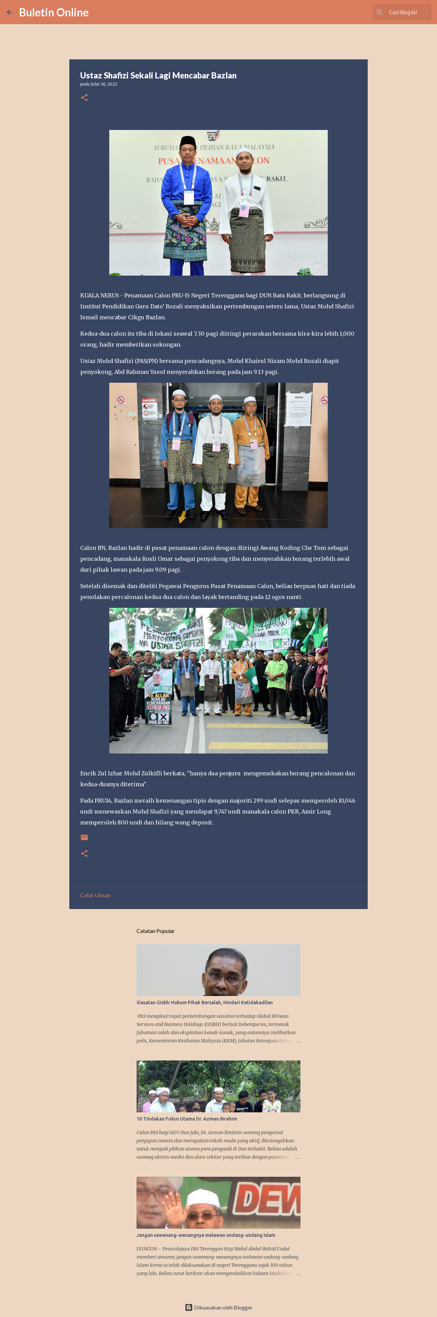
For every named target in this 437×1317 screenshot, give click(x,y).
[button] (84, 98)
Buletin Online (54, 12)
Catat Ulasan (95, 895)
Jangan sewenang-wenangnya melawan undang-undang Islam (206, 1235)
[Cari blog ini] (396, 12)
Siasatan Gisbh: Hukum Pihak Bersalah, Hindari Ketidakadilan (205, 1002)
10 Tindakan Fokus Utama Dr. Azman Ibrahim (187, 1119)
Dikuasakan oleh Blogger (219, 1307)
